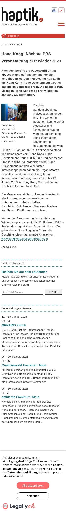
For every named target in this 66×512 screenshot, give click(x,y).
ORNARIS (14, 325)
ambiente (20, 397)
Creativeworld (24, 365)
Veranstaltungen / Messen (17, 308)
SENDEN (53, 292)
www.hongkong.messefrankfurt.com (24, 238)
